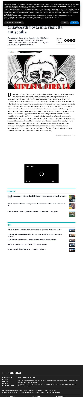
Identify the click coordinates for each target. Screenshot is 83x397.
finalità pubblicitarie (13, 12)
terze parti (29, 9)
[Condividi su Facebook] (65, 40)
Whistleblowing (8, 385)
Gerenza (5, 381)
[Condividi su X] (71, 40)
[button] (41, 173)
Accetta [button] (74, 22)
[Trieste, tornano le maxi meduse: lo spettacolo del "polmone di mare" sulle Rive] (35, 230)
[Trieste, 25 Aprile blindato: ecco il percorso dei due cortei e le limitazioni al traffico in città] (38, 205)
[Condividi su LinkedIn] (68, 40)
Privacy (5, 383)
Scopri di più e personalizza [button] (13, 22)
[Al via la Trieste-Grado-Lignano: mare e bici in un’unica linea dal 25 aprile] (33, 211)
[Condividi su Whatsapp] (74, 40)
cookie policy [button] (32, 7)
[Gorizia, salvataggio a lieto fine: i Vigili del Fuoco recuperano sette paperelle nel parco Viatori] (38, 197)
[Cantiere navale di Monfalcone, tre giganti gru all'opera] (27, 249)
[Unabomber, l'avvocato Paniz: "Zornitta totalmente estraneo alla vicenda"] (32, 239)
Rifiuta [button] (65, 22)
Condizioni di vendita (7, 379)
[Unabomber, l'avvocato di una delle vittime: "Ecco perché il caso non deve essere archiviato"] (38, 235)
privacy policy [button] (65, 4)
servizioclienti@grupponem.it (50, 392)
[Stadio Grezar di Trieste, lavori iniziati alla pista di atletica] (27, 244)
